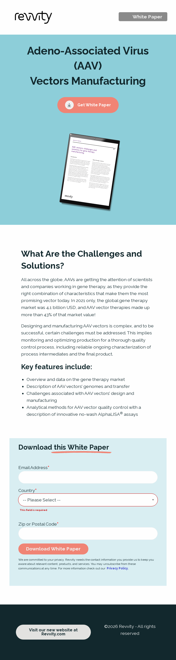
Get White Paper (88, 105)
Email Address (33, 467)
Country (27, 490)
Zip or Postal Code (38, 524)
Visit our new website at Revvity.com (53, 632)
